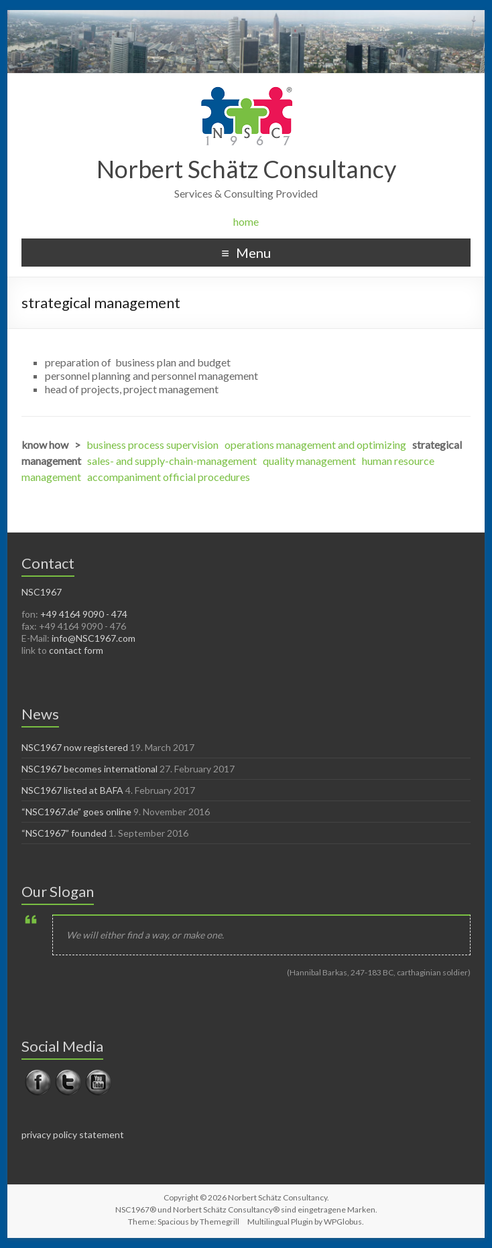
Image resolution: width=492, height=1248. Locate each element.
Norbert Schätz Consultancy (246, 169)
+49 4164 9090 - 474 (83, 614)
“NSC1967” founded (64, 833)
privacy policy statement (72, 1134)
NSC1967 (41, 592)
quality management (309, 460)
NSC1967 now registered (74, 747)
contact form (76, 650)
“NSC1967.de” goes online (76, 811)
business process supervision (152, 444)
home (246, 221)
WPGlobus (343, 1222)
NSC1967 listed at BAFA (72, 790)
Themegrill (219, 1222)
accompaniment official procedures (168, 476)
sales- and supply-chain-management (172, 460)
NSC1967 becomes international (89, 768)
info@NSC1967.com (93, 638)
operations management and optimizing (315, 444)
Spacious (173, 1222)
